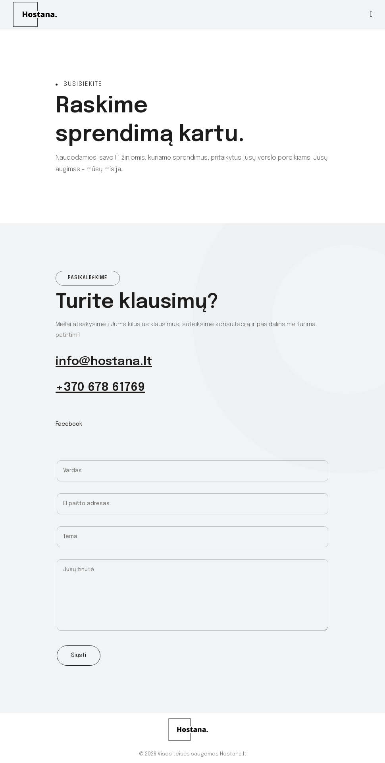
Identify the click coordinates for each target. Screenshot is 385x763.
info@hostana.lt (104, 361)
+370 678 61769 (100, 387)
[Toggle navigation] (371, 14)
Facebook (69, 424)
